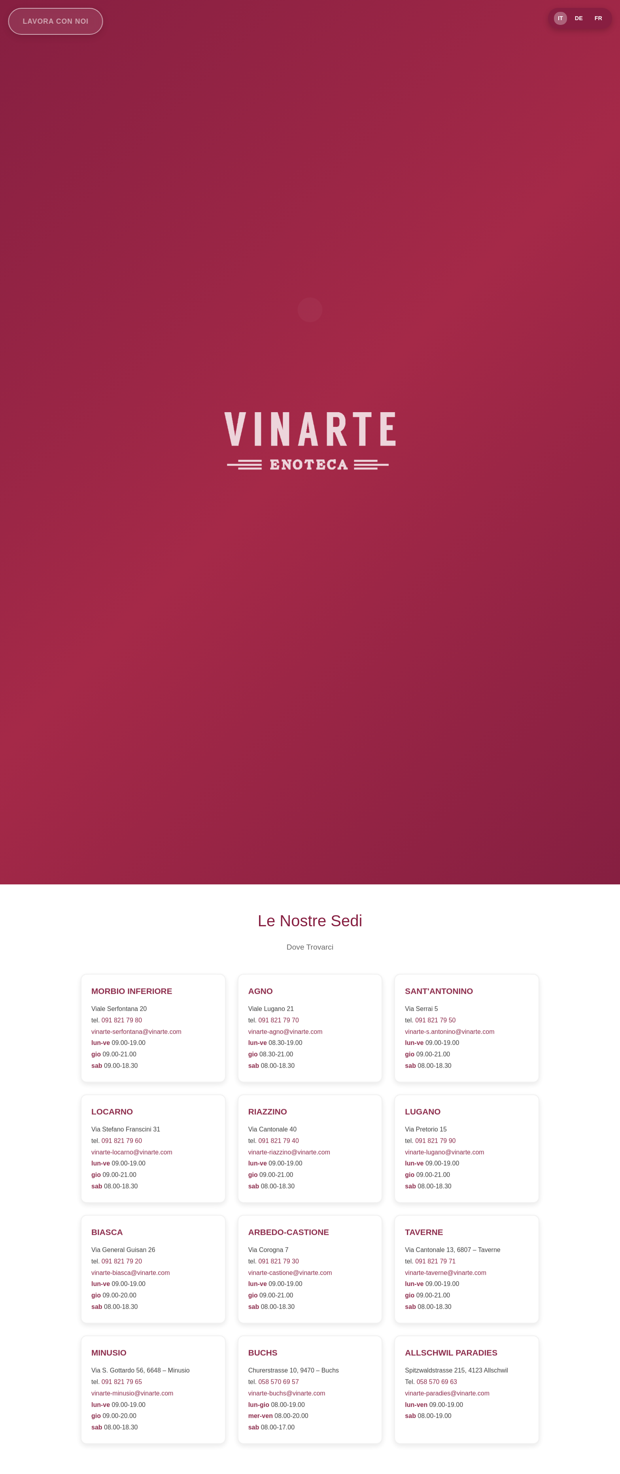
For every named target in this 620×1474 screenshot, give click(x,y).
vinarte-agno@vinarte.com (285, 1033)
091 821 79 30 (278, 1263)
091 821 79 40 (278, 1142)
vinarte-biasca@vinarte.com (130, 1274)
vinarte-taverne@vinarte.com (445, 1274)
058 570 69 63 (437, 1383)
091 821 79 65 (122, 1383)
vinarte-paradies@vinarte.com (447, 1395)
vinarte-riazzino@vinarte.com (289, 1154)
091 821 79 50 (435, 1022)
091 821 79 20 (122, 1263)
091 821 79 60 (122, 1142)
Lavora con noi (51, 21)
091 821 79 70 (278, 1022)
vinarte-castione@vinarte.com (290, 1274)
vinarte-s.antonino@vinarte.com (449, 1033)
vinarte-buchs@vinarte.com (286, 1395)
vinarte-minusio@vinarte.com (132, 1395)
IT (560, 18)
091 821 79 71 (435, 1263)
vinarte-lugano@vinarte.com (444, 1154)
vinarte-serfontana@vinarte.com (136, 1033)
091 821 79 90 (435, 1142)
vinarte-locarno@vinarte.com (131, 1154)
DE (579, 18)
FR (598, 18)
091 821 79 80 (122, 1022)
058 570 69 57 (278, 1383)
